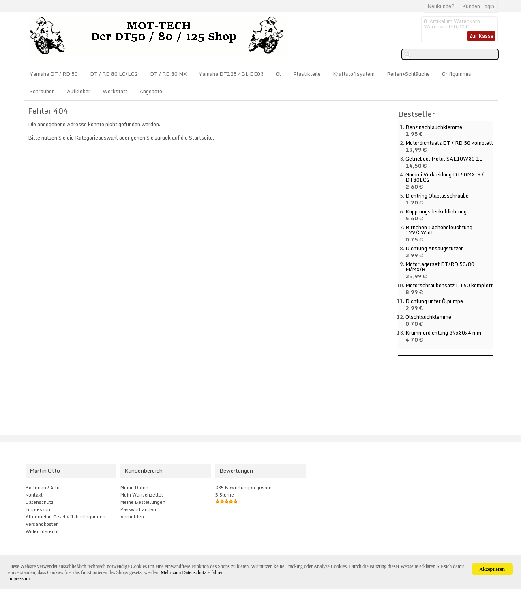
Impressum (39, 509)
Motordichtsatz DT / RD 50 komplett (449, 142)
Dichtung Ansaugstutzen (434, 248)
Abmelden (132, 516)
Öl (278, 73)
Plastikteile (307, 73)
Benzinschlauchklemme (433, 127)
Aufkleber (78, 91)
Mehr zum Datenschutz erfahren (192, 572)
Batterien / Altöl (43, 487)
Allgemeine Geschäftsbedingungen (65, 516)
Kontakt (34, 495)
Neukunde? (441, 6)
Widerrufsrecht (42, 531)
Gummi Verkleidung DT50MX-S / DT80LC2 (444, 177)
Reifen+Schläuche (408, 73)
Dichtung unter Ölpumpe (434, 301)
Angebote (150, 91)
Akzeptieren (492, 569)
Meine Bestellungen (142, 502)
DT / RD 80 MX (168, 73)
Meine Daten (134, 487)
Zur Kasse (481, 35)
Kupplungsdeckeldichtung (436, 211)
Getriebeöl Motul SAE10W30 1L (443, 158)
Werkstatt (115, 91)
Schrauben (42, 91)
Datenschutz (40, 502)
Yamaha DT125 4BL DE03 (231, 73)
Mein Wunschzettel (141, 495)
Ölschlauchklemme (428, 316)
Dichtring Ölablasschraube (437, 195)
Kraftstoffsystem (354, 73)
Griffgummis (456, 73)
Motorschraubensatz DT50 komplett (449, 285)
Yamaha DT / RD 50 (54, 73)
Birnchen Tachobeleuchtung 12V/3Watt (438, 230)
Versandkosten (42, 524)
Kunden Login (478, 6)
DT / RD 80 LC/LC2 (114, 73)
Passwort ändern (139, 509)
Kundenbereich (143, 470)
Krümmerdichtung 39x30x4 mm (443, 332)
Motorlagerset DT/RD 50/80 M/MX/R (439, 267)
